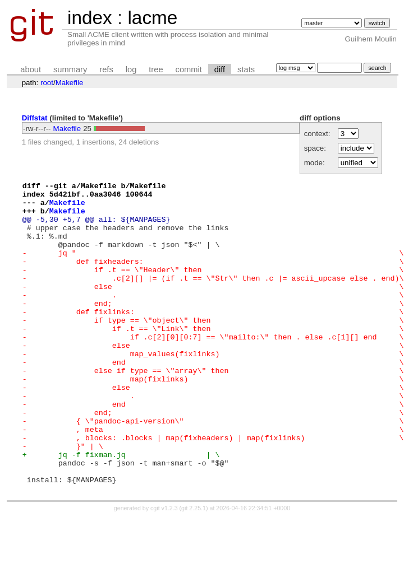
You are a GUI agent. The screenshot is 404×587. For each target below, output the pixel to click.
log (131, 69)
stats (246, 69)
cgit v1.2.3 (164, 568)
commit (189, 69)
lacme (152, 17)
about (30, 69)
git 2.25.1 (193, 568)
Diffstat (35, 118)
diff (219, 69)
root (46, 82)
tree (156, 69)
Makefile (70, 82)
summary (70, 69)
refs (106, 69)
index (89, 17)
